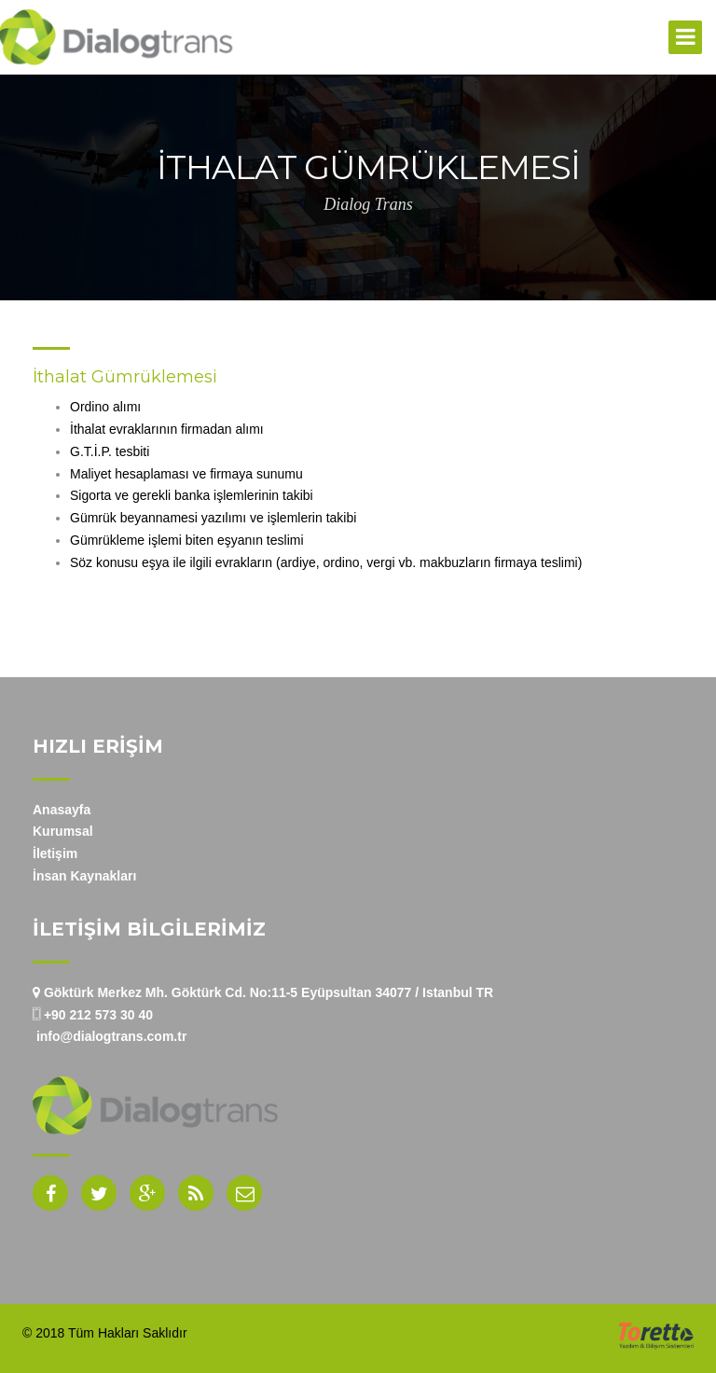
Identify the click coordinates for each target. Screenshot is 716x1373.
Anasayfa (61, 809)
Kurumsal (63, 831)
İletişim (55, 853)
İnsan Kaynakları (84, 875)
